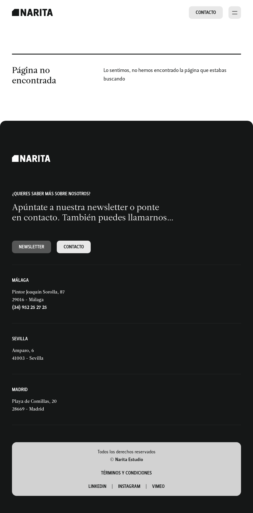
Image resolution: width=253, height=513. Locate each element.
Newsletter (31, 247)
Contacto (206, 12)
